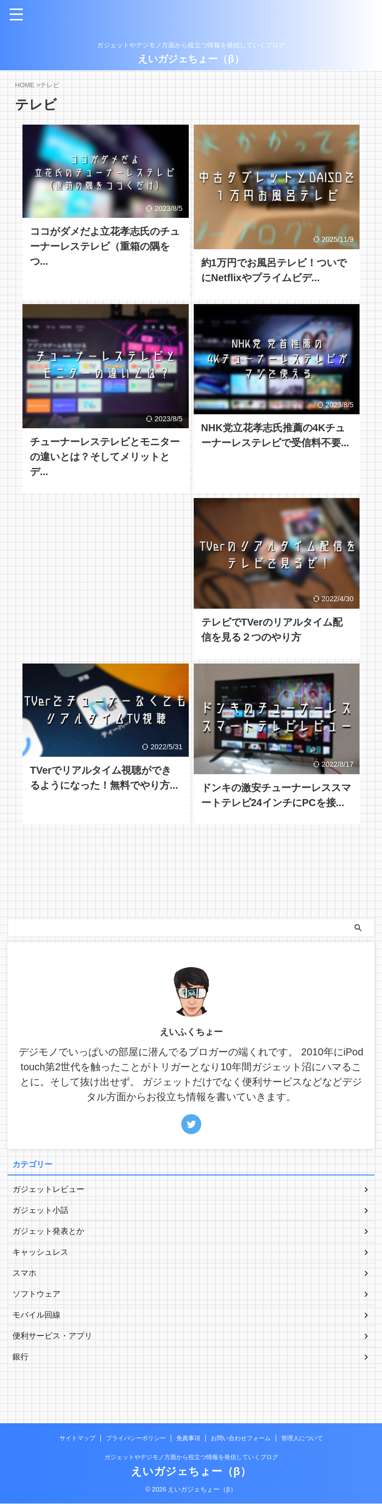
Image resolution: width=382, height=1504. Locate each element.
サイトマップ (77, 1438)
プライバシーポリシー (136, 1438)
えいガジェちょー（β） (191, 58)
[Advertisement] (105, 562)
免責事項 (188, 1438)
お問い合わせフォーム (241, 1438)
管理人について (302, 1438)
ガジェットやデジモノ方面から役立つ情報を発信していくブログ (191, 1457)
